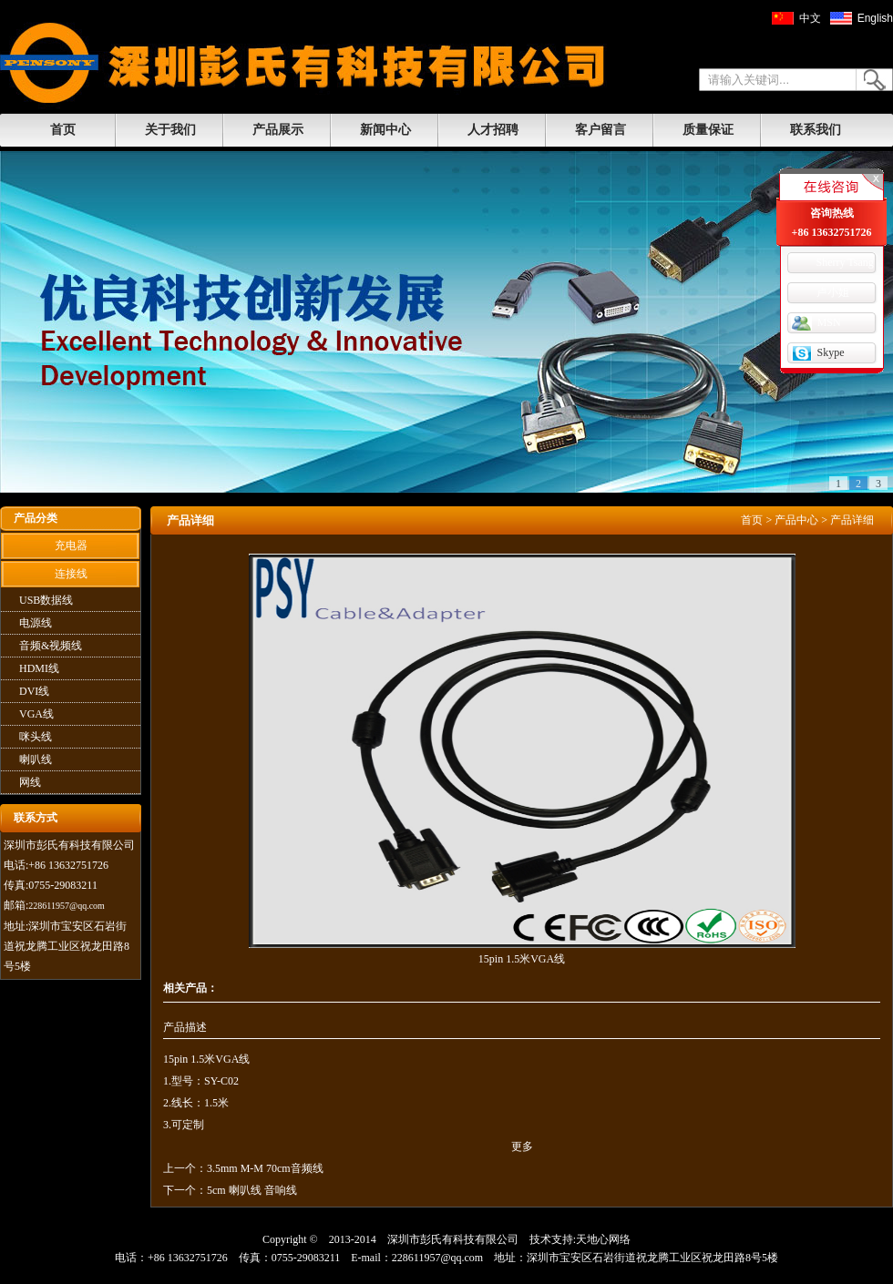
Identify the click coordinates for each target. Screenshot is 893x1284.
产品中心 (796, 520)
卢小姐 (832, 292)
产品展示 (277, 130)
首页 (63, 130)
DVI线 (34, 691)
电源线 (35, 623)
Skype (831, 352)
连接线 (71, 573)
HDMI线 (39, 668)
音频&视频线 (50, 645)
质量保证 (708, 130)
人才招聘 (492, 130)
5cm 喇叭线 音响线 (252, 1190)
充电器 (71, 545)
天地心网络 (603, 1239)
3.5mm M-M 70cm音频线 (265, 1168)
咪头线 (35, 736)
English (875, 18)
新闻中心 (385, 130)
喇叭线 (35, 759)
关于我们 (170, 130)
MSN (829, 322)
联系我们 (815, 130)
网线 (30, 782)
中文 (810, 18)
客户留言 (600, 130)
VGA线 (36, 714)
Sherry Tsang (845, 262)
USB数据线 (46, 600)
